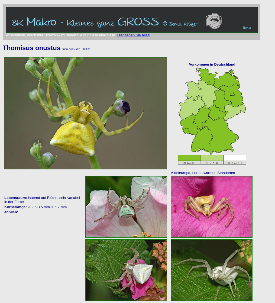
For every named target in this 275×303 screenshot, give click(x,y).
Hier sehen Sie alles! (133, 35)
